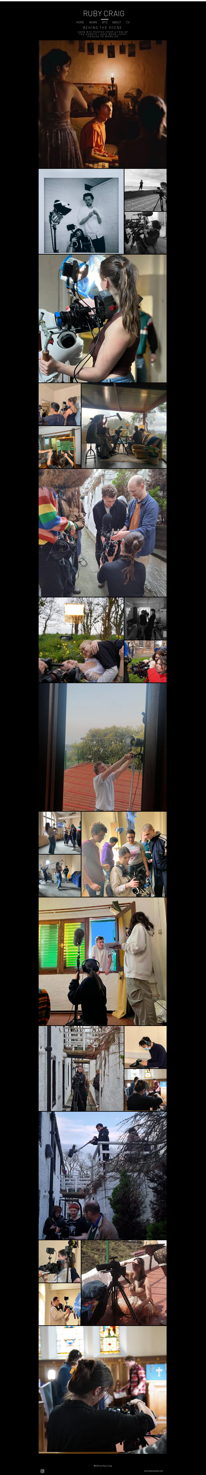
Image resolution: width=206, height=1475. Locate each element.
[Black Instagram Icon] (48, 1471)
